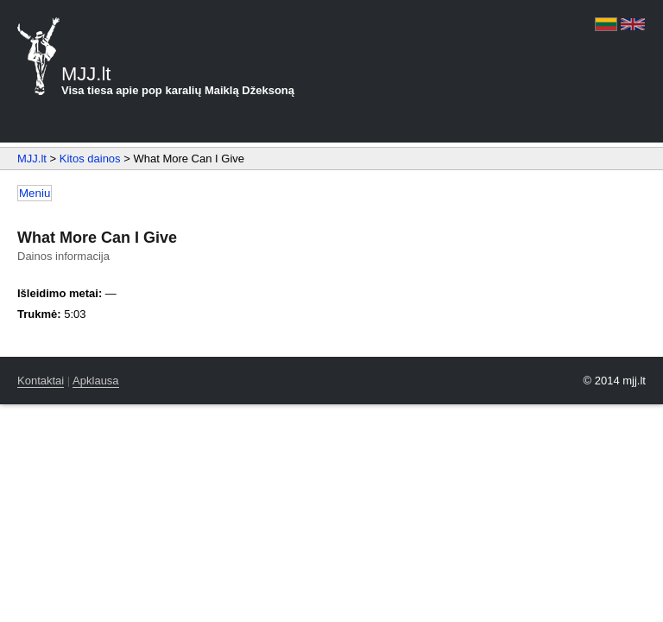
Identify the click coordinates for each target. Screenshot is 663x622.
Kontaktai (40, 380)
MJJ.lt (32, 158)
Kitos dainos (90, 158)
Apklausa (95, 380)
